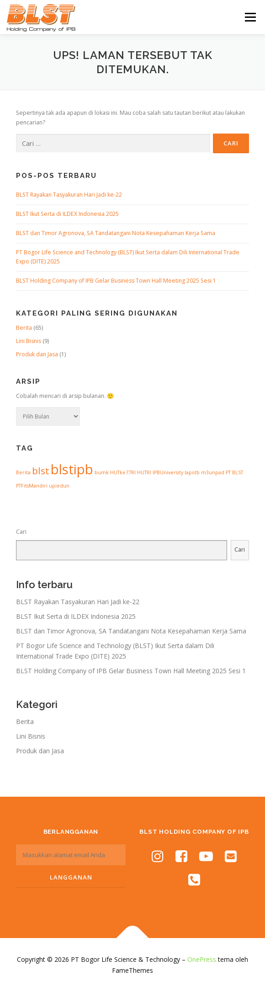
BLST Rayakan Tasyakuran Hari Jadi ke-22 (69, 194)
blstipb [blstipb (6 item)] (72, 469)
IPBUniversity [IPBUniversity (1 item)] (168, 472)
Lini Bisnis (28, 341)
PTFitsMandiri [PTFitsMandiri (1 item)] (32, 486)
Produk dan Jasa (37, 354)
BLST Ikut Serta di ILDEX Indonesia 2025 (67, 214)
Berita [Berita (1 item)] (23, 472)
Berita (24, 328)
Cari (21, 532)
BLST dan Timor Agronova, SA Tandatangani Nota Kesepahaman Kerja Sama (115, 233)
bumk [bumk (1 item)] (102, 472)
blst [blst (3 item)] (40, 470)
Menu (249, 17)
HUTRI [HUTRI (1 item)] (144, 472)
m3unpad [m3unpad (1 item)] (212, 472)
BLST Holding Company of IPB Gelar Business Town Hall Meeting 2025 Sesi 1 (116, 280)
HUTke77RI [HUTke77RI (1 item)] (123, 472)
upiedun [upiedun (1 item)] (59, 486)
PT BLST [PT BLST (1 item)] (234, 472)
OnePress (201, 959)
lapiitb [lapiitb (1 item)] (192, 472)
